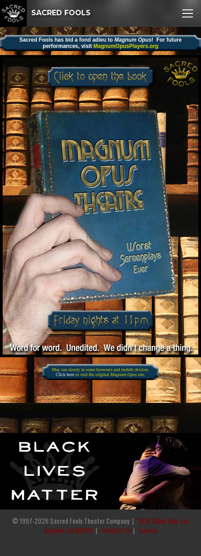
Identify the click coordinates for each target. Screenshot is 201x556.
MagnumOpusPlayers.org (125, 46)
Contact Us (115, 530)
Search (148, 530)
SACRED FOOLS (45, 13)
